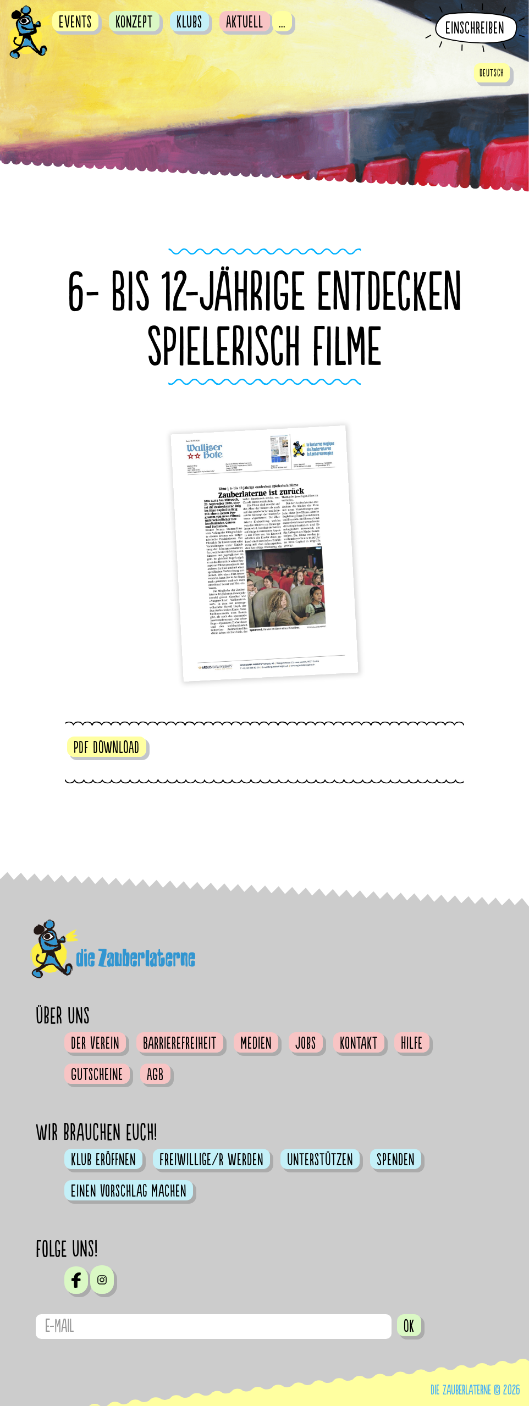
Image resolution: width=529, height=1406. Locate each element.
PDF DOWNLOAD (107, 747)
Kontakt (359, 1043)
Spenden (396, 1159)
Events (75, 22)
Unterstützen (320, 1159)
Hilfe (412, 1043)
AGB (155, 1074)
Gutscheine (97, 1074)
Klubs (189, 22)
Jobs (305, 1043)
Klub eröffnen (103, 1159)
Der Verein (95, 1043)
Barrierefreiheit (180, 1043)
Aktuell (244, 22)
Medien (256, 1043)
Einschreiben (474, 28)
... (282, 22)
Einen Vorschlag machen (128, 1191)
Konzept (134, 22)
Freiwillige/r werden (211, 1159)
